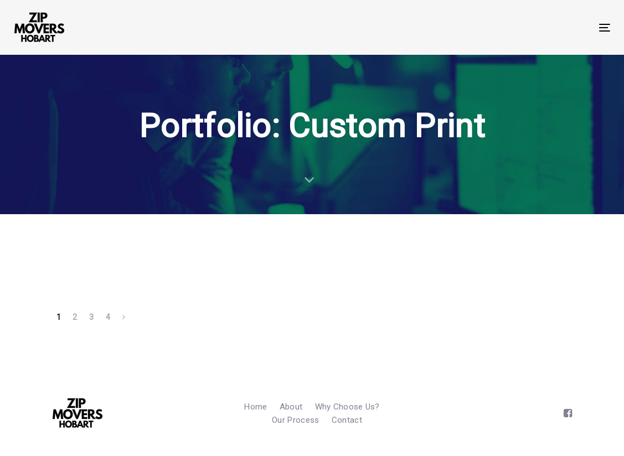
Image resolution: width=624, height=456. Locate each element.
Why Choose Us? (347, 407)
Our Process (295, 420)
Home (255, 407)
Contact (347, 420)
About (291, 407)
